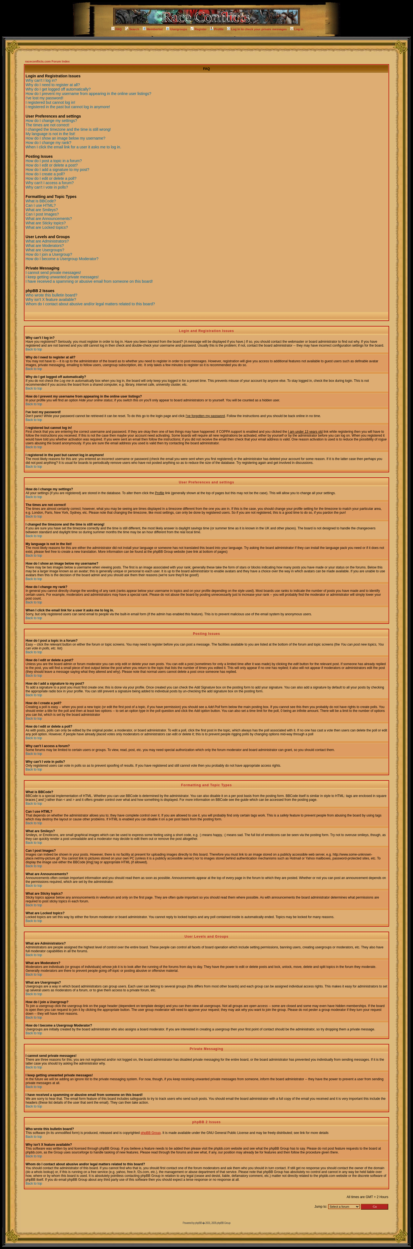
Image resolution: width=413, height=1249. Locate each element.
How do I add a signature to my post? (57, 169)
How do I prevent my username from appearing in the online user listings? (88, 93)
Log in (296, 29)
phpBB (198, 1222)
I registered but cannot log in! (50, 102)
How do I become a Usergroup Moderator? (62, 259)
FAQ (116, 29)
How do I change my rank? (48, 142)
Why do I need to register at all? (53, 85)
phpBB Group (151, 1133)
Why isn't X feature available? (51, 299)
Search (132, 29)
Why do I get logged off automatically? (58, 89)
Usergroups (176, 29)
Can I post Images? (42, 214)
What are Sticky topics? (46, 223)
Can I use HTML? (41, 205)
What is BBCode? (41, 201)
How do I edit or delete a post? (52, 165)
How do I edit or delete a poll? (51, 178)
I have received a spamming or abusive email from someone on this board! (89, 281)
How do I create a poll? (45, 174)
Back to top (34, 349)
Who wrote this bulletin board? (51, 295)
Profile (216, 29)
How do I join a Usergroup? (49, 254)
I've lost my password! (44, 98)
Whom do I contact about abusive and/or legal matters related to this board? (90, 304)
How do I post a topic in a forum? (54, 161)
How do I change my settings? (51, 120)
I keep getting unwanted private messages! (62, 277)
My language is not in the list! (50, 134)
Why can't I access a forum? (50, 183)
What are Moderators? (45, 245)
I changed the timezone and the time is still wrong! (68, 129)
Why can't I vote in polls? (47, 187)
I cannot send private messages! (53, 272)
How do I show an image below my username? (65, 138)
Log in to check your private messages (257, 29)
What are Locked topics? (47, 227)
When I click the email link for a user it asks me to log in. (73, 147)
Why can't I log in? (41, 80)
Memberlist (153, 29)
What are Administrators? (47, 241)
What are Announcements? (49, 218)
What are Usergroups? (45, 250)
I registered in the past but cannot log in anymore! (68, 107)
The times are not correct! (48, 125)
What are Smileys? (42, 210)
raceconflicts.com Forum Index (47, 61)
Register (198, 29)
